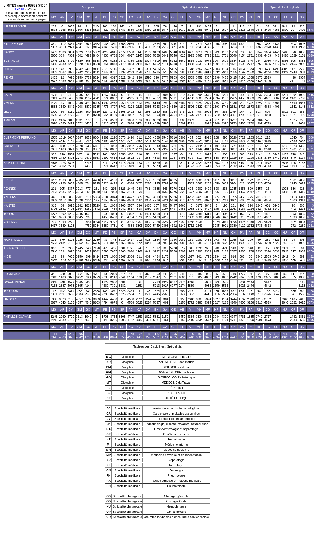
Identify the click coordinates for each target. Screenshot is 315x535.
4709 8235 (70, 62)
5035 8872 (70, 275)
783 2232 (165, 249)
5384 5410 (190, 318)
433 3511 (105, 241)
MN (199, 17)
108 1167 (242, 207)
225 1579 (190, 113)
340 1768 (250, 249)
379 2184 (62, 241)
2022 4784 (130, 215)
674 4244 (267, 70)
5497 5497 (173, 207)
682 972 (293, 224)
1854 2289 (301, 224)
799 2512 (165, 45)
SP (122, 17)
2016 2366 (259, 198)
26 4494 (267, 190)
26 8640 (310, 190)
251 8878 (96, 335)
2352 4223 (130, 70)
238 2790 (225, 190)
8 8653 (310, 156)
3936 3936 (79, 96)
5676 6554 (207, 96)
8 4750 (88, 335)
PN (242, 17)
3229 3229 (199, 164)
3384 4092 (165, 301)
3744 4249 (233, 301)
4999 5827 (156, 301)
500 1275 (301, 207)
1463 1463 (284, 156)
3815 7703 (70, 207)
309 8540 (53, 249)
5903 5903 (173, 79)
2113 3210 (225, 164)
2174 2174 (182, 284)
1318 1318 (259, 301)
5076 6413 (207, 62)
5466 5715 (156, 70)
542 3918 (267, 147)
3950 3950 (79, 258)
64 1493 (182, 156)
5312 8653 (96, 156)
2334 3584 (130, 292)
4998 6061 (207, 139)
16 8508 (310, 45)
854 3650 (62, 105)
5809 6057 (70, 182)
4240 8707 (113, 105)
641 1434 (148, 147)
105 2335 (62, 190)
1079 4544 (105, 258)
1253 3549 (233, 54)
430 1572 (130, 156)
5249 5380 (182, 70)
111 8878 (53, 335)
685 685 (199, 275)
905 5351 (105, 62)
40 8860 (310, 54)
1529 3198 (242, 45)
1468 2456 (182, 207)
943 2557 (233, 249)
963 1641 (139, 164)
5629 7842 (96, 207)
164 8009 (113, 28)
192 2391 (62, 292)
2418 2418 (284, 54)
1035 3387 (233, 190)
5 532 (216, 28)
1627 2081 (190, 258)
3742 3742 (276, 156)
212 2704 (139, 139)
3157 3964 (233, 182)
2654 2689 (156, 45)
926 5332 (207, 249)
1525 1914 (293, 121)
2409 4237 (88, 70)
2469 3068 (242, 198)
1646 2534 (225, 292)
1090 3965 (88, 215)
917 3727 (242, 105)
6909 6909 (122, 198)
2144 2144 (199, 147)
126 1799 (293, 164)
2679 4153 (225, 62)
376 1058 (225, 275)
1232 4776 (105, 105)
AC (131, 17)
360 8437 (113, 292)
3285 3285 (199, 301)
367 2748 (216, 121)
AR (62, 17)
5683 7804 (96, 198)
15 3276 (148, 335)
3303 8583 (122, 113)
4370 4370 (182, 164)
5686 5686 (173, 198)
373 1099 (293, 215)
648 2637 (88, 249)
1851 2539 (301, 318)
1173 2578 (165, 258)
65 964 (224, 241)
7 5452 (182, 335)
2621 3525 (139, 301)
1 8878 (310, 28)
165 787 (190, 275)
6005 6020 (207, 198)
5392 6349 (207, 105)
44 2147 (139, 54)
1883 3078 (139, 96)
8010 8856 (122, 241)
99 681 (293, 241)
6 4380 (62, 335)
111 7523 (53, 241)
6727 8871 (70, 147)
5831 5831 (156, 318)
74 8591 (310, 164)
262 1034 (148, 198)
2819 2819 (130, 164)
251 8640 (96, 190)
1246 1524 (259, 207)
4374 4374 (130, 182)
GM (79, 17)
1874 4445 (156, 292)
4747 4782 (130, 318)
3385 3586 (165, 121)
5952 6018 (173, 62)
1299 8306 (53, 182)
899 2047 (250, 190)
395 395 (173, 45)
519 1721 (216, 54)
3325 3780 (233, 224)
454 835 (293, 258)
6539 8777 (113, 121)
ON (233, 17)
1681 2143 (293, 182)
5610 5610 (173, 139)
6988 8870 (70, 249)
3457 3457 (199, 79)
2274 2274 (148, 301)
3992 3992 (130, 147)
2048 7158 (53, 284)
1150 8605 (310, 318)
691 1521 (293, 113)
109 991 (250, 241)
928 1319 (301, 190)
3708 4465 (242, 121)
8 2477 (88, 156)
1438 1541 (293, 105)
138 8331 (53, 292)
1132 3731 (225, 54)
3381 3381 (199, 215)
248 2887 (62, 284)
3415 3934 (233, 79)
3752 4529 (267, 301)
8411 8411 (96, 70)
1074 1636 (148, 62)
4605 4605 (182, 79)
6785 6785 (96, 105)
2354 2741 (301, 79)
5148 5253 (156, 105)
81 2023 (105, 207)
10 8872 (310, 275)
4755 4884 (130, 224)
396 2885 (242, 249)
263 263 (182, 292)
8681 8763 (122, 249)
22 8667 (310, 258)
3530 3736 (259, 224)
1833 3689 (62, 224)
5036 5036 (207, 284)
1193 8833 (53, 105)
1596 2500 (148, 79)
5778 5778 (173, 249)
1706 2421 (165, 198)
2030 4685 (267, 62)
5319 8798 (96, 113)
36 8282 (310, 284)
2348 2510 (259, 258)
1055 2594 (233, 241)
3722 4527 (242, 139)
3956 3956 (130, 45)
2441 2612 (165, 215)
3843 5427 (207, 207)
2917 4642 (267, 284)
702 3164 (130, 275)
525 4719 (267, 121)
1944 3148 (301, 105)
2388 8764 (96, 292)
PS (114, 17)
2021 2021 (173, 275)
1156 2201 (148, 139)
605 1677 (190, 190)
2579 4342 (105, 70)
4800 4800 (182, 258)
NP (216, 17)
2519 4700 (267, 79)
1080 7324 (113, 258)
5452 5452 (182, 318)
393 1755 (225, 45)
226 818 (139, 207)
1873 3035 (216, 224)
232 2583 (79, 292)
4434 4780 (156, 258)
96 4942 (79, 335)
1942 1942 (284, 258)
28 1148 (250, 292)
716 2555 (233, 70)
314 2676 (259, 28)
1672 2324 (148, 318)
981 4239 (62, 96)
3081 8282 (122, 284)
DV (148, 17)
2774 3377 (165, 79)
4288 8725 (96, 182)
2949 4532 (88, 96)
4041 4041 (96, 96)
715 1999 (242, 241)
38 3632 (225, 182)
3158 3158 (182, 301)
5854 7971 (70, 45)
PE (105, 17)
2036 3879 (88, 105)
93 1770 (62, 258)
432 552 (147, 258)
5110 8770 (70, 113)
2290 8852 (113, 139)
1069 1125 (156, 182)
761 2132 (148, 190)
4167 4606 (242, 301)
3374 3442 (233, 215)
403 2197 (165, 207)
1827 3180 (88, 207)
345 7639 (53, 198)
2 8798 (310, 113)
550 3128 (88, 45)
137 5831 (156, 335)
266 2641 (225, 113)
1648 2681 (233, 105)
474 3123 (225, 249)
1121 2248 (293, 70)
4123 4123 (190, 164)
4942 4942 (79, 70)
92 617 (293, 249)
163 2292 (105, 156)
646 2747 (250, 62)
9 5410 (190, 335)
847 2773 (79, 156)
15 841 (147, 249)
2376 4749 (207, 45)
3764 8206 (113, 318)
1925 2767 (301, 96)
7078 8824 (122, 139)
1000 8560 (53, 113)
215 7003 (113, 190)
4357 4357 (79, 301)
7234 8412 (113, 164)
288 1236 (139, 190)
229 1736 (259, 275)
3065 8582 (70, 28)
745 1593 (216, 105)
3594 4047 (79, 45)
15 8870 (310, 249)
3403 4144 (88, 284)
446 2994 (216, 96)
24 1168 (139, 249)
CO (276, 17)
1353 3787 (139, 318)
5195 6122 (70, 241)
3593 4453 (105, 215)
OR (302, 17)
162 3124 (88, 275)
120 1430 (62, 156)
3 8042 (310, 207)
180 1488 (62, 147)
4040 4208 (79, 105)
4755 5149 (182, 224)
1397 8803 (53, 70)
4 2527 (225, 28)
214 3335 (88, 28)
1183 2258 (250, 139)
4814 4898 (190, 62)
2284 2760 (250, 121)
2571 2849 (199, 45)
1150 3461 (165, 318)
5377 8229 (70, 190)
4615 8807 (113, 96)
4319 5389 (105, 224)
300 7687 (53, 147)
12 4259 (62, 79)
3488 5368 (156, 54)
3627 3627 (216, 301)
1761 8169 (113, 113)
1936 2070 (148, 224)
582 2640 (242, 258)
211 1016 (139, 258)
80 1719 (216, 113)
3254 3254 (173, 113)
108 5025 (242, 335)
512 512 (182, 96)
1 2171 (233, 28)
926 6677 (207, 335)
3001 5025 (242, 284)
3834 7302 (70, 54)
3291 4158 (225, 96)
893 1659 (216, 284)
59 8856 (310, 241)
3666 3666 (199, 182)
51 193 (139, 275)
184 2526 (139, 105)
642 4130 (105, 190)
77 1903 (139, 45)
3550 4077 (130, 54)
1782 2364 (79, 207)
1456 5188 (207, 241)
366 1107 (148, 275)
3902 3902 (182, 139)
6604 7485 (96, 139)
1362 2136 (301, 147)
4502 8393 (70, 156)
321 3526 (190, 105)
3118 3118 (301, 284)
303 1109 (293, 45)
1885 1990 (250, 318)
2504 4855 (105, 198)
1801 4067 (267, 215)
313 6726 (53, 207)
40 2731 (250, 54)
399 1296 (250, 156)
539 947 (293, 292)
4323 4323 (276, 241)
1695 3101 (233, 198)
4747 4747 (233, 318)
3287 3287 (79, 139)
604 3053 (250, 96)
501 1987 (301, 249)
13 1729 (233, 156)
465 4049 (284, 335)
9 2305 (190, 28)
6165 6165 (70, 301)
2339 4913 (105, 121)
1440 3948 (173, 28)
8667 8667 (122, 258)
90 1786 (139, 28)
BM (70, 17)
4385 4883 (130, 62)
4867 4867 (156, 96)
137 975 (156, 207)
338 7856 (53, 156)
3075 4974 (207, 156)
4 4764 (225, 335)
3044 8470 (113, 198)
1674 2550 (250, 70)
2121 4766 (267, 182)
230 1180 (62, 275)
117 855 (293, 275)
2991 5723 (207, 54)
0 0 (122, 96)
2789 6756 (96, 241)
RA (250, 17)
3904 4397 (259, 121)
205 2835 (156, 28)
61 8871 (310, 147)
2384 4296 (130, 258)
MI (190, 17)
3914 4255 (276, 28)
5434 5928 (207, 121)
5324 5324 (207, 301)
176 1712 (182, 113)
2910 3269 (225, 198)
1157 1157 (173, 156)
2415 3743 (225, 105)
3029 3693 (233, 139)
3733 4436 (88, 164)
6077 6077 (173, 284)
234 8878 (53, 28)
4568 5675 (156, 139)
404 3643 (225, 215)
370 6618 (113, 156)
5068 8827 (53, 301)
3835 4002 (301, 62)
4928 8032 (113, 147)
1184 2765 (233, 96)
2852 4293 (88, 139)
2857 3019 (301, 182)
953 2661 (301, 121)
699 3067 (88, 258)
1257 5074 (105, 96)
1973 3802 (62, 164)
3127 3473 (139, 182)
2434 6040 (207, 28)
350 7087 (53, 45)
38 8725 (310, 182)
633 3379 (88, 147)
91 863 (250, 275)
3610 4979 (156, 198)
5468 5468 (156, 215)
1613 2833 (190, 215)
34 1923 (190, 249)
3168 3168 (301, 164)
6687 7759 (70, 139)
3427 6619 (207, 70)
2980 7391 (113, 284)
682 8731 (310, 224)
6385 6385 (173, 182)
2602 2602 (284, 113)
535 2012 (233, 164)
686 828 (241, 182)
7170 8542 (96, 249)
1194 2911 (225, 70)
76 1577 (165, 28)
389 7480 (113, 45)
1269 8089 (70, 215)
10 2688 (105, 275)
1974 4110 (242, 224)
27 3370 (267, 249)
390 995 (216, 190)
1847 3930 (62, 62)
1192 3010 (148, 54)
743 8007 (113, 241)
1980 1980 (199, 241)
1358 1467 (242, 190)
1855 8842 (70, 105)
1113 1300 (293, 198)
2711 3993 (259, 164)
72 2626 (250, 215)
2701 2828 (79, 198)
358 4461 (88, 62)
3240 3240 (276, 207)
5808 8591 (70, 164)
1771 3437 (233, 147)
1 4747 (233, 335)
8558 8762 (122, 105)
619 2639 (88, 241)
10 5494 (105, 335)
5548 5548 (173, 54)
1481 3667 (62, 70)
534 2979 (88, 292)
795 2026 (139, 147)
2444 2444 (250, 284)
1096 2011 (216, 45)
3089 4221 (190, 121)
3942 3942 (276, 292)
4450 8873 (113, 301)
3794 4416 (207, 292)
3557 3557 (130, 207)
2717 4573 (267, 318)
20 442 (293, 207)
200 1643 (225, 156)
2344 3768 (259, 62)
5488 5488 (70, 96)
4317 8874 (113, 79)
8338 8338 (96, 62)
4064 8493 (113, 215)
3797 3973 (233, 121)
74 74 (147, 164)
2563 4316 (267, 258)
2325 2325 (182, 190)
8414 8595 (96, 258)
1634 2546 (216, 215)
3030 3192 (148, 121)
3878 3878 (79, 147)
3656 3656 (284, 62)
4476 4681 (225, 79)
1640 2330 (293, 139)
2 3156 (250, 335)
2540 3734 (165, 139)
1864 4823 (182, 54)
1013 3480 (259, 139)
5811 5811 (173, 96)
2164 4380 (62, 121)
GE (173, 17)
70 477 (147, 45)
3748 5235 (207, 182)
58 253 (147, 156)
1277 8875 (53, 215)
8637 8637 (122, 70)
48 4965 (130, 335)
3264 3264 (284, 96)
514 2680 (182, 45)
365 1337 (216, 198)
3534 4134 (233, 62)
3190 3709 (259, 70)
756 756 (284, 241)
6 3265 (62, 28)
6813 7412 (70, 121)
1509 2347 (156, 275)
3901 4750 (88, 224)
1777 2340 (242, 275)
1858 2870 (250, 79)
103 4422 (105, 28)
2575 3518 (165, 70)
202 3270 (259, 292)
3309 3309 (182, 121)
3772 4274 (130, 105)
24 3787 (139, 335)
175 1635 (190, 147)
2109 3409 (165, 164)
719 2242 (233, 275)
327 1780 (250, 147)
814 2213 (233, 258)
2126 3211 (79, 113)
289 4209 (267, 241)
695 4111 (165, 62)
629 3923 (190, 54)
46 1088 (190, 207)
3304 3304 (276, 96)
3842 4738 (130, 79)
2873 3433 (259, 79)
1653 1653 (216, 164)
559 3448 (88, 113)
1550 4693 (156, 113)
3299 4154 (242, 54)
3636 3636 (276, 249)
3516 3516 (182, 215)
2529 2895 (165, 224)
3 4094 (216, 335)
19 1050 (148, 28)
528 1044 (148, 241)
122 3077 (250, 182)
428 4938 (105, 54)
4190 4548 (242, 79)
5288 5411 (207, 164)
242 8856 (122, 335)
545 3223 (233, 45)
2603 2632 (216, 70)
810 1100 (259, 147)
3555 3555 (225, 284)
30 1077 (250, 258)
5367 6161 (207, 79)
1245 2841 (79, 249)
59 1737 (259, 241)
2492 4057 (130, 113)
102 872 (139, 241)
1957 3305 (139, 224)
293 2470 (148, 113)
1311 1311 (301, 198)
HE (182, 17)
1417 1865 (130, 241)
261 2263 (233, 207)
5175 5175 (122, 164)
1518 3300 (190, 70)
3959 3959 (79, 79)
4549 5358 (156, 147)
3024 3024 (199, 139)
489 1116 (216, 292)
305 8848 (310, 62)
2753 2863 (182, 147)
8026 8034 (96, 224)
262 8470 (310, 198)
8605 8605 (122, 318)
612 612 (199, 156)
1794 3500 (199, 96)
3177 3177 (199, 207)
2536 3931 (301, 70)
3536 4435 (88, 121)
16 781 (190, 45)
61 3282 (105, 147)
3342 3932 (259, 54)
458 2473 (199, 113)
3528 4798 (190, 96)
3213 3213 (79, 190)
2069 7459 (113, 207)
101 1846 (250, 28)
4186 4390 (225, 121)
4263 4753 (190, 198)
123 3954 (105, 113)
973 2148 (216, 241)
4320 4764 (225, 318)
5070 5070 (182, 198)
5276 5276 (173, 190)
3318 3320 (259, 182)
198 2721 (225, 207)
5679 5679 (156, 164)
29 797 (293, 28)
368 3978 (267, 45)
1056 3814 (130, 121)
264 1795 (242, 113)
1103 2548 (139, 70)
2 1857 (250, 113)
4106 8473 (113, 182)
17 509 (190, 156)
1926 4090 (207, 275)
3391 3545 (284, 249)
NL (225, 17)
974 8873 (310, 301)
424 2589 (190, 139)
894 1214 (250, 207)
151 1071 (190, 241)
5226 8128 (70, 224)
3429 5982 (207, 190)
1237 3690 (259, 96)
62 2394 (62, 249)
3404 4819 (207, 147)
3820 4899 (156, 121)
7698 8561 (70, 79)
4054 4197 (242, 70)
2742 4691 (259, 318)
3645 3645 (79, 215)
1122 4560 (105, 284)
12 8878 (310, 79)
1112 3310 (62, 45)
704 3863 (301, 139)
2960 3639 (62, 318)
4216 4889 (190, 284)
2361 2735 (148, 70)
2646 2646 (284, 301)
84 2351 (62, 207)
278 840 (293, 156)
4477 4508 (130, 198)
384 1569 (301, 292)
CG (268, 17)
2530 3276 (148, 182)
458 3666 (199, 335)
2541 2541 (199, 224)
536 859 (293, 190)
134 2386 (105, 292)
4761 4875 (242, 318)
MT (96, 17)
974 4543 (88, 301)
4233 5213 (156, 284)
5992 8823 (70, 70)
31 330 (216, 156)
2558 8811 (53, 96)
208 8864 (310, 139)
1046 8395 (53, 62)
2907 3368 (165, 96)
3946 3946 (173, 241)
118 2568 (165, 292)
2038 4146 (105, 45)
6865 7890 (70, 198)
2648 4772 (190, 301)
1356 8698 (53, 121)
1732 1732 (284, 147)
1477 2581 (139, 198)
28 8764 (310, 292)
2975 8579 (53, 164)
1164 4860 (156, 241)
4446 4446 (276, 54)
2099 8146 (113, 275)
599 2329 (301, 258)
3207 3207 (199, 190)
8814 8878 (96, 79)
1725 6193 (207, 258)
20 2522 (293, 335)
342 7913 (53, 275)
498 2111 (293, 79)
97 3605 (267, 275)
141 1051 (139, 292)
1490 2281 (130, 139)
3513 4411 (79, 318)
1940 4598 (88, 318)
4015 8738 (113, 54)
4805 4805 (79, 182)
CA (139, 17)
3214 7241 (122, 275)
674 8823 (310, 70)
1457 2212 (259, 190)
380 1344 (242, 156)
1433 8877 (53, 79)
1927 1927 (165, 284)
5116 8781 (113, 70)
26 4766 (267, 335)
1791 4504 (267, 198)
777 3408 (88, 190)
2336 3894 (62, 54)
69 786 (165, 241)
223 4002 (301, 335)
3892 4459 (242, 96)
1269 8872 (70, 335)
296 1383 (190, 292)
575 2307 (182, 249)
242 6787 (122, 28)
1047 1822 (139, 215)
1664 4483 (267, 54)
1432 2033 (293, 318)
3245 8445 (53, 318)
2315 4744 (88, 182)
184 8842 (310, 105)
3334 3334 (199, 318)
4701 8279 (96, 275)
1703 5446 (105, 318)
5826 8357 (122, 190)
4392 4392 (173, 224)
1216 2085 (148, 105)
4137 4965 (130, 96)
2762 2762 (199, 70)
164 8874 (113, 335)
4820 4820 (79, 62)
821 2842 (165, 105)
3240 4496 (276, 335)
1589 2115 (139, 62)
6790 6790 (70, 318)
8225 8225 (122, 292)
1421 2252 (148, 215)
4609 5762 (156, 62)
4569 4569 (173, 105)
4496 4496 (276, 70)
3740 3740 (276, 258)
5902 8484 (96, 54)
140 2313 (250, 164)
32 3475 (267, 28)
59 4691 (259, 335)
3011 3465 (199, 54)
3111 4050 (216, 182)
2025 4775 (207, 113)
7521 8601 (122, 79)
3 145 (216, 207)
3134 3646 (259, 113)
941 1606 (182, 275)
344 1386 (301, 275)
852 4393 (156, 156)
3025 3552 (79, 241)
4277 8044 (122, 54)
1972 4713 (267, 164)
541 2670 (284, 28)
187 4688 (267, 105)
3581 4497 (88, 54)
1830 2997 (165, 147)
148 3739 (267, 156)
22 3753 (225, 258)
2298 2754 (216, 79)
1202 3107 (242, 292)
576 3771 (105, 164)
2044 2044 (216, 318)
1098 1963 (301, 45)
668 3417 (62, 198)
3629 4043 (62, 301)
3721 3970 (130, 249)
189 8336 (53, 258)
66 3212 (62, 113)
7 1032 (182, 28)
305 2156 (293, 62)
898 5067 (156, 79)
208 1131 (216, 139)
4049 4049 (284, 70)
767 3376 (267, 292)
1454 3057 (233, 113)
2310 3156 (250, 301)
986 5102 (105, 79)
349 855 (165, 275)
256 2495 (301, 113)
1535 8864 (53, 139)
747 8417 (53, 224)
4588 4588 (130, 301)
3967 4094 (216, 62)
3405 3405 (276, 275)
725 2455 (250, 198)
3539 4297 (190, 79)
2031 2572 (79, 121)
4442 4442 (276, 62)
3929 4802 (79, 54)
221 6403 (53, 190)
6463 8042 (122, 207)
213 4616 (267, 139)
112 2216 (242, 28)
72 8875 (310, 215)
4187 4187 (182, 105)
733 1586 (148, 292)
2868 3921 (225, 224)
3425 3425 (199, 198)
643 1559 (165, 190)
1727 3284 (259, 105)
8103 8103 (96, 301)
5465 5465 (173, 70)
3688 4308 (156, 190)
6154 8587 (96, 147)
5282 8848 (113, 62)
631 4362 (267, 207)
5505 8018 (122, 147)
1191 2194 (216, 147)
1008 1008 (284, 190)
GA (165, 17)
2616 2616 (301, 301)
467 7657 (113, 249)
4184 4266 (225, 301)
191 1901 (250, 45)
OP (293, 17)
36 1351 (139, 284)
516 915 (216, 249)
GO (88, 17)
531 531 (173, 147)
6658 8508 (122, 45)
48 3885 (130, 28)
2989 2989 (182, 241)
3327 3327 (199, 105)
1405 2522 (293, 301)
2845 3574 (284, 164)
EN (156, 17)
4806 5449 (156, 224)
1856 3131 (301, 54)
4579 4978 (70, 284)
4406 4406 (276, 105)
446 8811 (310, 96)
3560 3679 (182, 62)
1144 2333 (259, 156)
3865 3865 (79, 284)
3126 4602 (242, 62)
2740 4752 (190, 224)
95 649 (216, 275)
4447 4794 (105, 301)
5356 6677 (207, 318)
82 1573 (139, 113)
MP (207, 17)
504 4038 (267, 113)
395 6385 (173, 335)
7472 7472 (122, 62)
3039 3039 (199, 62)
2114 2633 (148, 96)
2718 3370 (259, 215)
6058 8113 (122, 156)
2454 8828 (96, 28)
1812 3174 (139, 121)
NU (285, 17)
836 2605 (225, 147)
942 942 (199, 258)
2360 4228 (62, 182)
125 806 (165, 156)
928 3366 (139, 79)
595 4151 (225, 139)
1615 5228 (105, 182)
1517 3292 (156, 249)
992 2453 (199, 28)
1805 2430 (242, 147)
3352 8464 (96, 45)
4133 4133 (276, 45)
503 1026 (301, 241)
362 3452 (79, 275)
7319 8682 (70, 292)
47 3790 (105, 249)
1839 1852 (301, 215)
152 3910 (242, 215)
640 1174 (301, 156)
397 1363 (259, 45)
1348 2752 (250, 224)
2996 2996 (199, 249)
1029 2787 (165, 182)
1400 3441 (165, 54)
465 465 (284, 275)
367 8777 (310, 121)
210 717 (139, 156)
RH (259, 17)
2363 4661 (267, 96)
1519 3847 (62, 139)
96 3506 (79, 28)
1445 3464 (130, 190)
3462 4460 (242, 164)
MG (53, 17)
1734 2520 (216, 258)
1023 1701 (293, 147)
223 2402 (301, 28)
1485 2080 (148, 207)
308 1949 (165, 113)
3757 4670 (88, 79)
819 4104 (88, 198)
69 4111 (165, 335)
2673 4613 (267, 224)
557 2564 (233, 292)
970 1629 (293, 54)
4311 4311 (207, 215)
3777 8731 (113, 224)
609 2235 (259, 249)
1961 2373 (250, 105)
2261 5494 (105, 139)
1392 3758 (62, 215)
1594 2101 (293, 96)
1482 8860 (53, 54)
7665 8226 (70, 258)
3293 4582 (190, 182)
